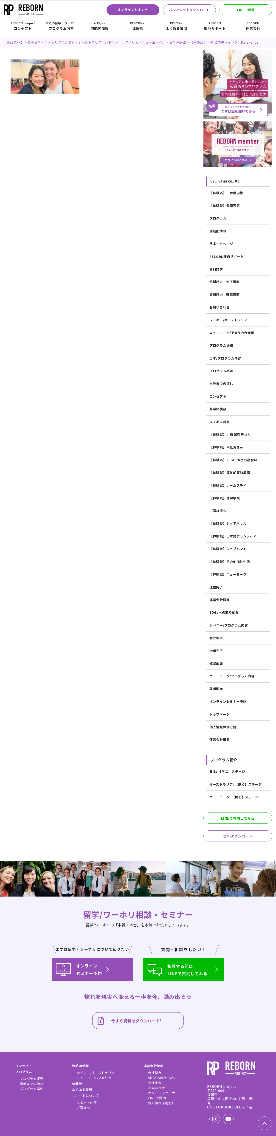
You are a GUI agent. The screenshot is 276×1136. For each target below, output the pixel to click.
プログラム (217, 218)
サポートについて (85, 1095)
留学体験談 (217, 409)
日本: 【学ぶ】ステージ (227, 771)
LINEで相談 (246, 9)
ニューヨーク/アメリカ (94, 1077)
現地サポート (215, 26)
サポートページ (221, 243)
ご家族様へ (217, 510)
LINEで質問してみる (238, 818)
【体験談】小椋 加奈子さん (230, 434)
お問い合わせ (219, 307)
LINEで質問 (157, 1097)
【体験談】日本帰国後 (226, 193)
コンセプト (23, 26)
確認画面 (216, 663)
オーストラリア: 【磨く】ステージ (235, 784)
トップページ (219, 714)
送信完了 (216, 587)
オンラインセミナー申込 (228, 701)
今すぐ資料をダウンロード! (129, 1020)
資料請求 (216, 269)
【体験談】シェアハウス (227, 523)
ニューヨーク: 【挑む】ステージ (234, 797)
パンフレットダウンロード (189, 9)
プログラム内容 (61, 26)
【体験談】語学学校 (224, 498)
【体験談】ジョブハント (228, 548)
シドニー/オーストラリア (228, 320)
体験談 (138, 26)
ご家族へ (83, 1107)
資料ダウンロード (237, 836)
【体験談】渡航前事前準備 (229, 472)
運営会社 (253, 26)
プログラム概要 (221, 370)
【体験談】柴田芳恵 (224, 205)
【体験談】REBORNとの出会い (233, 460)
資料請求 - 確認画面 (224, 294)
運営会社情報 (219, 739)
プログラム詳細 (221, 345)
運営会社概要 (219, 599)
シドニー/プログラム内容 (228, 625)
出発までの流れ (221, 383)
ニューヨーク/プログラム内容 (232, 676)
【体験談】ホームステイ (228, 485)
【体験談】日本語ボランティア (232, 536)
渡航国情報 (99, 26)
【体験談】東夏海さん (226, 447)
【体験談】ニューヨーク (228, 574)
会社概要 (155, 1082)
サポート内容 (87, 1102)
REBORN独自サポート (226, 256)
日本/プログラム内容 (225, 358)
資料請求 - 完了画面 (224, 281)
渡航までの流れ (31, 1083)
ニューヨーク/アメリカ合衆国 (231, 332)
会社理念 (216, 637)
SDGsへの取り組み (224, 612)
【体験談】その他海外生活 (229, 561)
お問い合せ (156, 1087)
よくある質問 (176, 26)
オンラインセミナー (133, 9)
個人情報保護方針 (223, 727)
